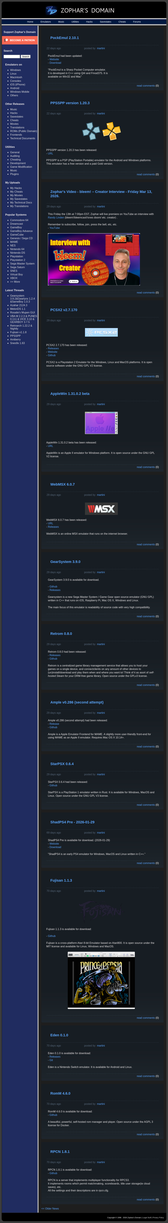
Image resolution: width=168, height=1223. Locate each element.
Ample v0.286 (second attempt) (77, 702)
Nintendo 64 (17, 249)
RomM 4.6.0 (60, 1093)
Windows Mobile (19, 91)
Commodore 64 (19, 220)
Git (51, 1060)
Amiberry (15, 339)
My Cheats (16, 191)
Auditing (15, 156)
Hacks (89, 21)
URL (50, 153)
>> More (15, 281)
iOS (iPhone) (17, 84)
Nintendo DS (17, 252)
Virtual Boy (16, 274)
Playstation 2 (17, 260)
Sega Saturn (17, 267)
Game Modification (21, 166)
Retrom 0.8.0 (61, 634)
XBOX (13, 278)
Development (18, 163)
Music (61, 21)
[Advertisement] (134, 53)
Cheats (122, 21)
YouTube (54, 227)
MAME (14, 241)
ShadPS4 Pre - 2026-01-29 (72, 822)
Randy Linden (56, 217)
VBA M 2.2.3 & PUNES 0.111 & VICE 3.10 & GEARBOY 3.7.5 (23, 319)
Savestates (105, 21)
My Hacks (16, 188)
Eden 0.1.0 (59, 1035)
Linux (13, 73)
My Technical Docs (21, 202)
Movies (14, 123)
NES (13, 245)
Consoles (15, 81)
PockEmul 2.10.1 (64, 38)
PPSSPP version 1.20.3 (70, 103)
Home (30, 21)
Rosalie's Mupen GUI (22, 312)
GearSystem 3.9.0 (65, 562)
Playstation (16, 256)
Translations (17, 127)
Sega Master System (22, 263)
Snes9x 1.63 (17, 343)
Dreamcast (16, 223)
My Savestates (18, 199)
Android (14, 88)
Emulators (46, 21)
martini (101, 48)
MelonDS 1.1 (17, 308)
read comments (146, 85)
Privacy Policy (158, 1218)
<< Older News (50, 1208)
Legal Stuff (147, 1218)
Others (14, 95)
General (15, 152)
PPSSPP (15, 335)
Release (54, 723)
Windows (15, 70)
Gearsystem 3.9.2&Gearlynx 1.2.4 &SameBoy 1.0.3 (22, 298)
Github (52, 355)
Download (55, 62)
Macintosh (16, 77)
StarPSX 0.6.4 (62, 764)
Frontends (16, 134)
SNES (13, 270)
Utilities (75, 21)
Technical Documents (22, 138)
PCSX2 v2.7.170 (63, 310)
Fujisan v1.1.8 (18, 332)
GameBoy (16, 227)
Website (54, 59)
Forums (137, 21)
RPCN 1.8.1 (60, 1152)
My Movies (16, 195)
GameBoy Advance (21, 231)
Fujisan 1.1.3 (61, 880)
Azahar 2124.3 (18, 305)
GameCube (17, 234)
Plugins (14, 174)
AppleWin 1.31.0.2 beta (69, 394)
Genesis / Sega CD (21, 238)
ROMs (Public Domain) (23, 131)
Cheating (15, 159)
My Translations (19, 206)
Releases (53, 348)
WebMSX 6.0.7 (62, 484)
